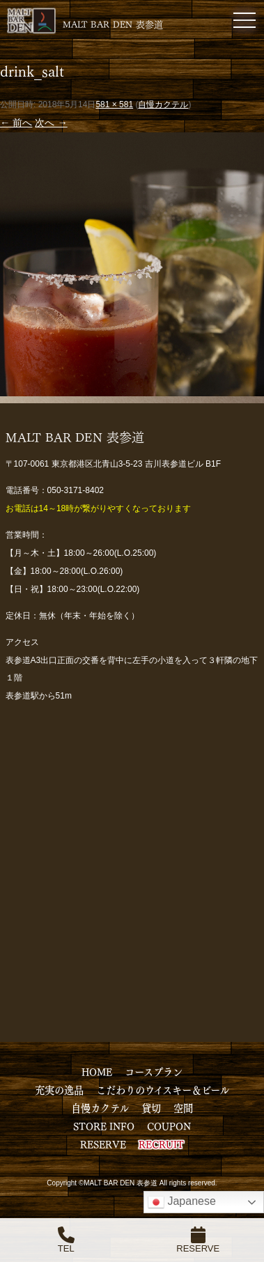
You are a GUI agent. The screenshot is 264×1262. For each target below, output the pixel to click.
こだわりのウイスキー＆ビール (162, 1089)
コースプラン (154, 1071)
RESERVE (103, 1143)
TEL (66, 1240)
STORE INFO (103, 1125)
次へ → (51, 122)
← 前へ (16, 122)
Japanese (182, 1202)
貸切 (151, 1107)
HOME (96, 1071)
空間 (183, 1107)
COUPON (169, 1125)
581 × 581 (114, 104)
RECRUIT (161, 1143)
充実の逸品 (59, 1089)
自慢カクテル (163, 104)
